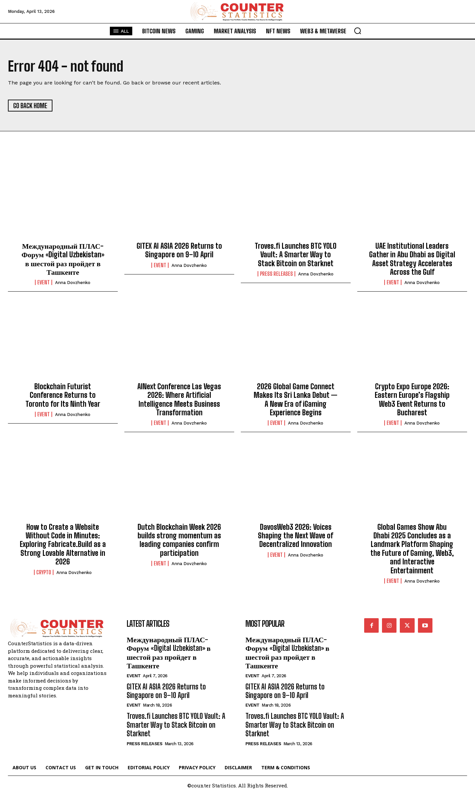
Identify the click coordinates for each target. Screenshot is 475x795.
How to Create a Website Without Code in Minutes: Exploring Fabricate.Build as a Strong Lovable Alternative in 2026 (63, 544)
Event (43, 282)
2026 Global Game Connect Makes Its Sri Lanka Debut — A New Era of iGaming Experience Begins (295, 399)
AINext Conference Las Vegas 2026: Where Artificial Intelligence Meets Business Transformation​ (179, 399)
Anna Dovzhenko (72, 282)
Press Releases (276, 273)
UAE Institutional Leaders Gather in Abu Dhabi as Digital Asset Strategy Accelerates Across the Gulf (412, 258)
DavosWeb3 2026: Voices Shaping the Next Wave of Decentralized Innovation (295, 536)
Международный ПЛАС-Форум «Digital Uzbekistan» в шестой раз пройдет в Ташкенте (62, 258)
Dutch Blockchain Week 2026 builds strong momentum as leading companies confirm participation (179, 540)
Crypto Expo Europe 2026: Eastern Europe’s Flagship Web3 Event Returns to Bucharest (412, 399)
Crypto (43, 572)
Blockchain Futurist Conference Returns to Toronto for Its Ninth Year (62, 395)
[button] (357, 31)
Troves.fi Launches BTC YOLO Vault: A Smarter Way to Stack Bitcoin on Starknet (295, 254)
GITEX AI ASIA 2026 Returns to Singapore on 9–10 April (179, 250)
